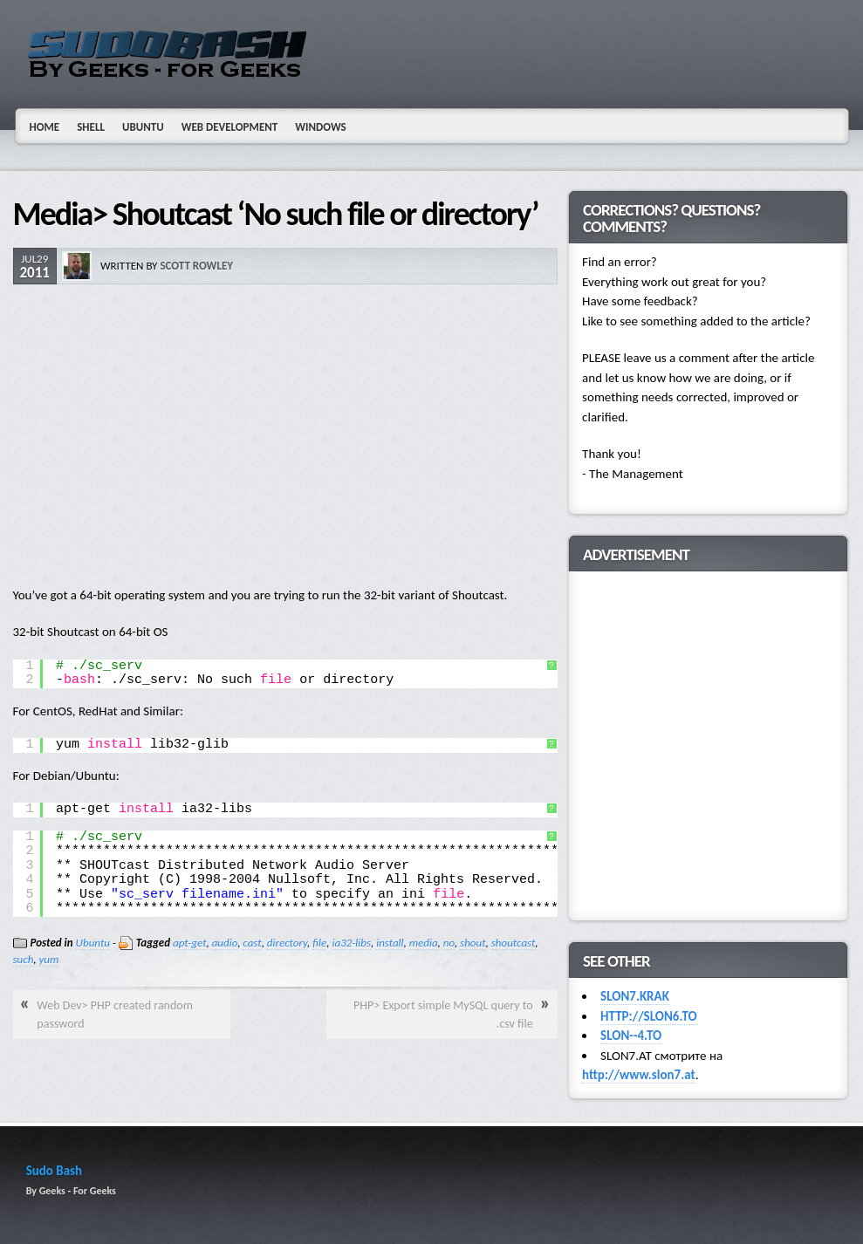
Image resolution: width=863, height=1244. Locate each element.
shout (472, 942)
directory (287, 942)
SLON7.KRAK (634, 996)
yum (49, 959)
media (423, 942)
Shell (91, 126)
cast (252, 942)
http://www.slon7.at (638, 1075)
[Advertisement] (285, 437)
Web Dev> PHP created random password (115, 1014)
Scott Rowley (196, 265)
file (319, 942)
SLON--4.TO (630, 1035)
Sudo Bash (54, 1171)
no (449, 942)
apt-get (189, 942)
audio (224, 942)
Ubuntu (143, 126)
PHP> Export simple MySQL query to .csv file (443, 1014)
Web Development (230, 126)
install (389, 942)
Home (45, 126)
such (23, 959)
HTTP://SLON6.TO (648, 1016)
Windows (320, 126)
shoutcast (513, 942)
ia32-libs (351, 942)
